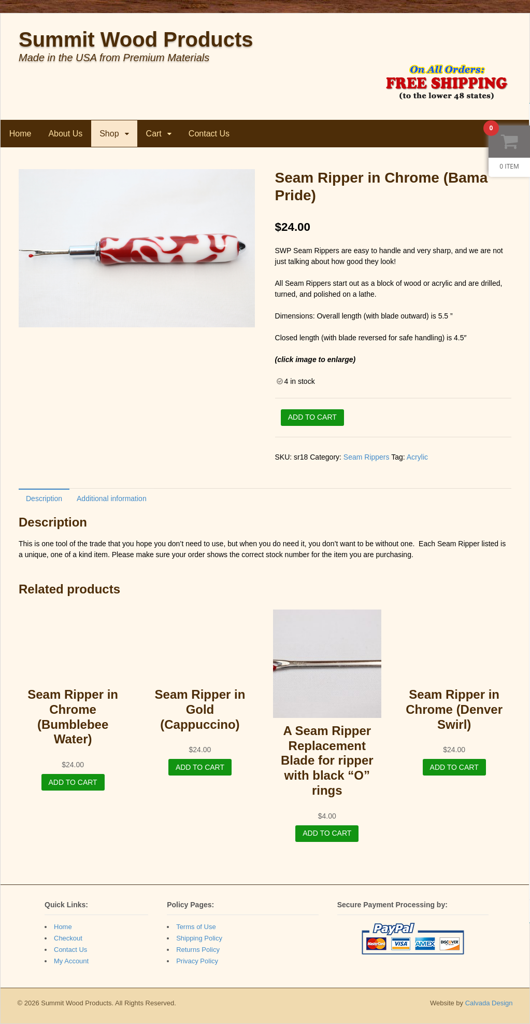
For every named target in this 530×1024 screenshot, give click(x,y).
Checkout (68, 938)
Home (20, 133)
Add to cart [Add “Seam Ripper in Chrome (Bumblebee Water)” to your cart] (73, 782)
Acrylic (417, 457)
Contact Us (209, 133)
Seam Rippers (366, 457)
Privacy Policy (197, 961)
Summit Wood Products (136, 39)
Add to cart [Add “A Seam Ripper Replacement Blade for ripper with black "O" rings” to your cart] (327, 833)
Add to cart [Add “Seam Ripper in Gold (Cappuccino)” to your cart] (200, 767)
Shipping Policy (199, 938)
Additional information (112, 498)
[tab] (44, 498)
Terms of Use (196, 927)
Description (44, 498)
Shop (109, 133)
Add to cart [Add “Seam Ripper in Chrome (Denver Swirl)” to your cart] (454, 767)
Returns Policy (198, 949)
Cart (154, 133)
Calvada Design (489, 1003)
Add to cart (312, 417)
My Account (71, 961)
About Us (66, 133)
